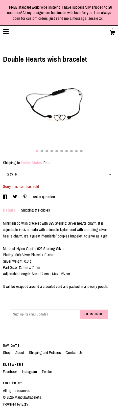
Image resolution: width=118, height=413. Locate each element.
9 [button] (76, 151)
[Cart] (112, 33)
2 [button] (42, 151)
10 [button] (81, 151)
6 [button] (61, 151)
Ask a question (44, 196)
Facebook (10, 371)
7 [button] (66, 151)
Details (9, 210)
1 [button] (37, 151)
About (20, 352)
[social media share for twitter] (15, 196)
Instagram (30, 371)
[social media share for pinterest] (25, 196)
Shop (7, 352)
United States (31, 162)
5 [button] (56, 151)
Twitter (47, 371)
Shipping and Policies (45, 352)
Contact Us (74, 352)
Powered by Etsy (15, 404)
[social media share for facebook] (5, 196)
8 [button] (71, 151)
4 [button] (51, 151)
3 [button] (47, 151)
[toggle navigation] (6, 31)
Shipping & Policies (35, 210)
